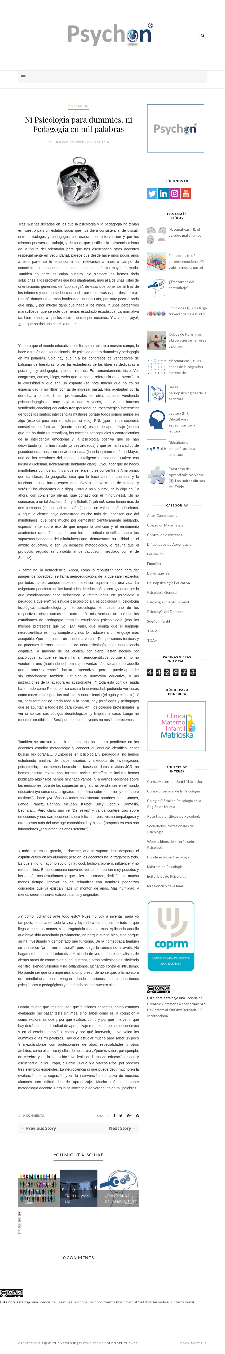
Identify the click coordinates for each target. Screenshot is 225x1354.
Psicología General (162, 592)
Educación (78, 106)
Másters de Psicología (165, 866)
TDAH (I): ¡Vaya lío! (78, 1198)
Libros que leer (159, 573)
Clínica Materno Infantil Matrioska (174, 781)
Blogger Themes (122, 1343)
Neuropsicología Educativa (168, 583)
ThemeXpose (64, 1343)
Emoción (154, 563)
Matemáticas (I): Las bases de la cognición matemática (186, 366)
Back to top (193, 1343)
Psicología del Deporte (165, 611)
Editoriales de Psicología (166, 876)
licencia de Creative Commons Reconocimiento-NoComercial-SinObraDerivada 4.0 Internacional (116, 1302)
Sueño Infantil (158, 621)
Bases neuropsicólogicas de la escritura (187, 393)
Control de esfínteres (164, 534)
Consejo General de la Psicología (173, 791)
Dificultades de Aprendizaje (169, 544)
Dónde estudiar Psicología (168, 857)
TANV (152, 631)
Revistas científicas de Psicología (174, 816)
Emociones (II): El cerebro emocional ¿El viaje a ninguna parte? (186, 261)
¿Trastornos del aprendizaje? (120, 1198)
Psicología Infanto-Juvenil (168, 602)
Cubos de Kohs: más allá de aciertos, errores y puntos (187, 340)
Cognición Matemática (165, 525)
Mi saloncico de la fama (165, 886)
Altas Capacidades (162, 515)
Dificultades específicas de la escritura (182, 448)
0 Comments (33, 1115)
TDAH (152, 640)
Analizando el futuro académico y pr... (38, 1193)
